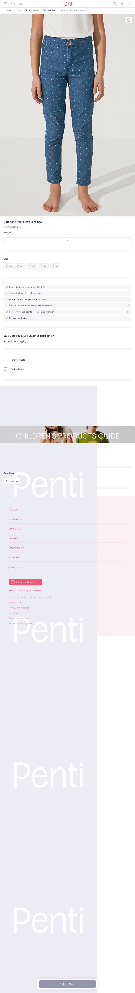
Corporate (15, 529)
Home (8, 10)
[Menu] (6, 4)
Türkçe (13, 567)
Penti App (14, 557)
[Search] (13, 4)
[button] (62, 213)
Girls (18, 10)
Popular (13, 510)
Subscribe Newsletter (27, 582)
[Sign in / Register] (122, 4)
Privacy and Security (19, 608)
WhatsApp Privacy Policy (21, 623)
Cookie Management (19, 618)
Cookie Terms (15, 602)
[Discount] (20, 4)
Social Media (16, 548)
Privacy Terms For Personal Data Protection (31, 597)
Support (13, 538)
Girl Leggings (49, 10)
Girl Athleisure (31, 10)
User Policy (14, 613)
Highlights (15, 519)
